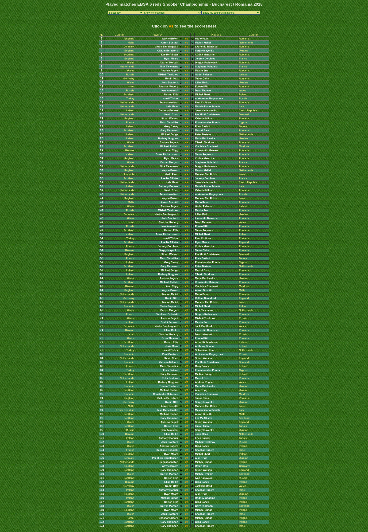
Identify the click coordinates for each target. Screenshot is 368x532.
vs (186, 38)
